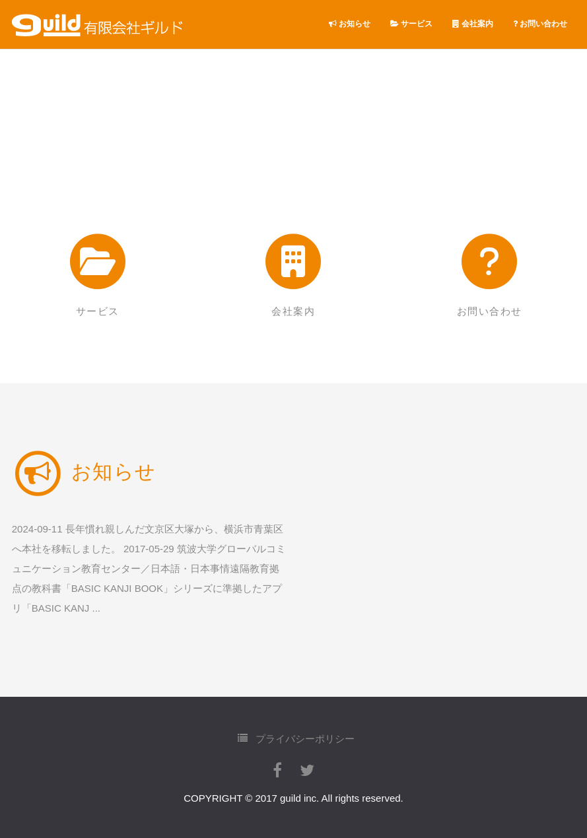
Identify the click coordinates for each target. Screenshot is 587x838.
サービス (411, 23)
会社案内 (472, 23)
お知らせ (349, 23)
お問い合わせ (540, 23)
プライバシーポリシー (296, 738)
